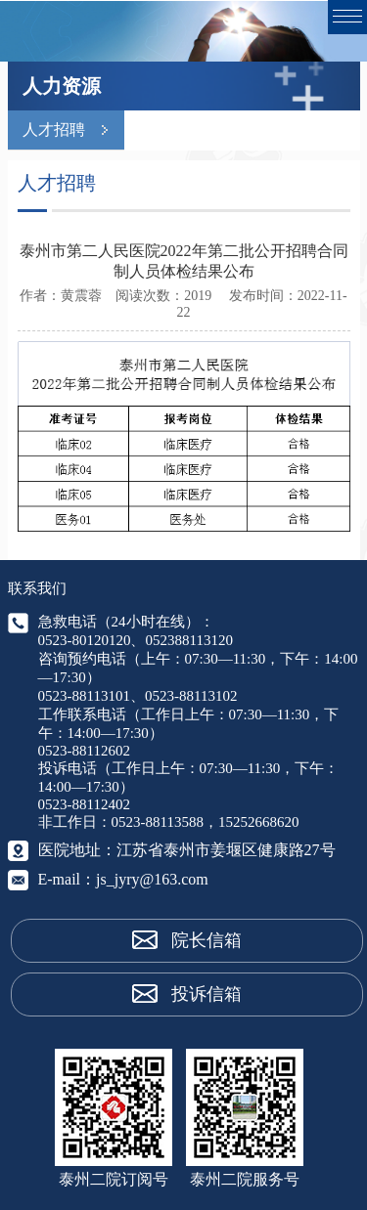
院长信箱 (206, 940)
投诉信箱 (206, 994)
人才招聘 (54, 129)
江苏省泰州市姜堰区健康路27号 (226, 850)
